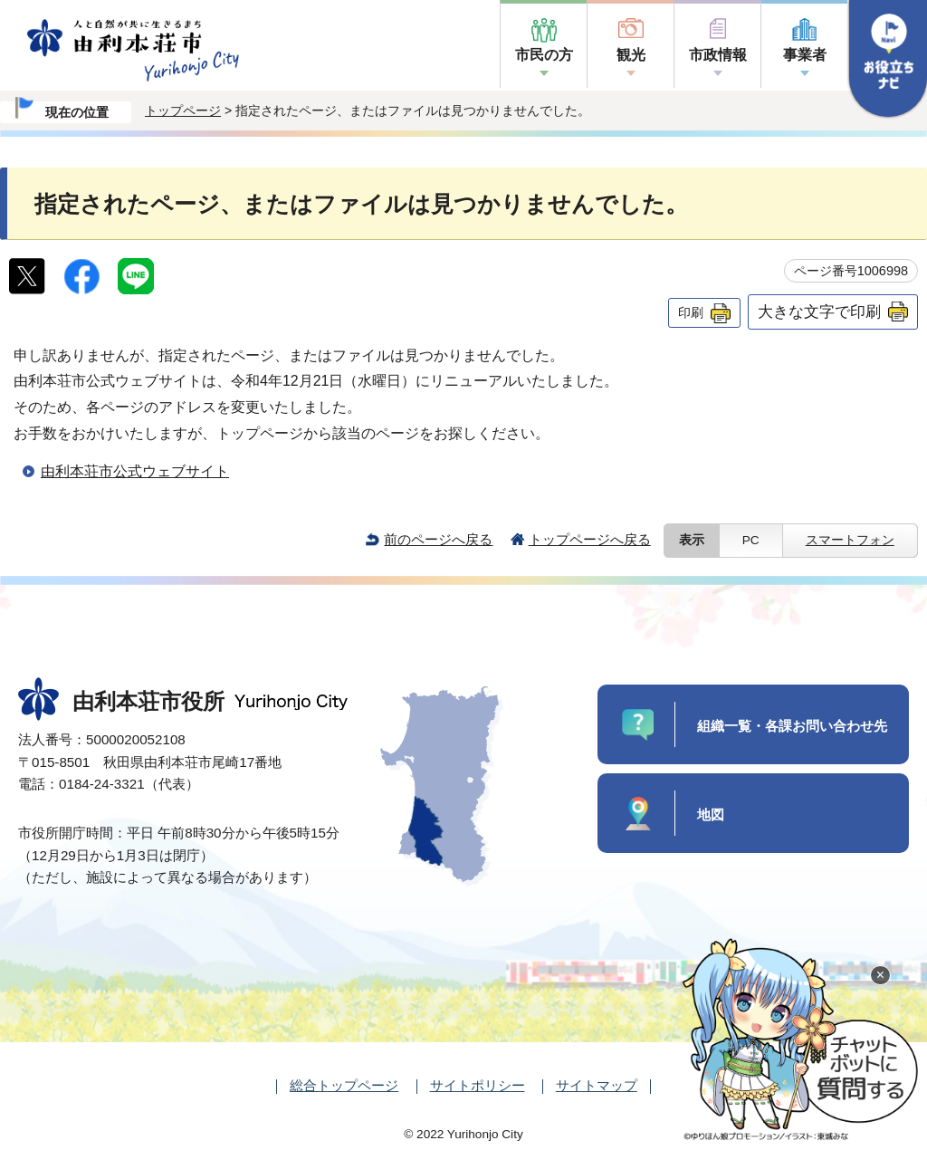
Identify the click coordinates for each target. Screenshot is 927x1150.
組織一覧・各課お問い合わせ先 (792, 725)
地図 (710, 814)
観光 (630, 54)
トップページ (183, 110)
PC (751, 540)
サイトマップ (596, 1085)
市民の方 (544, 54)
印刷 (690, 312)
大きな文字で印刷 (819, 311)
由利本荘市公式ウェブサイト (135, 471)
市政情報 (718, 54)
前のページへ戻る (438, 539)
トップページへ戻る (590, 539)
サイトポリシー (477, 1085)
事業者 (805, 54)
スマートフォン (850, 540)
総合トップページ (344, 1085)
